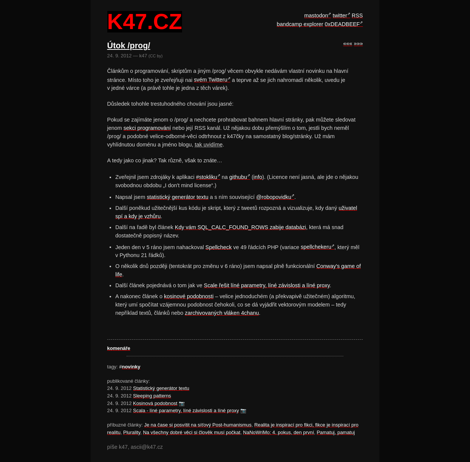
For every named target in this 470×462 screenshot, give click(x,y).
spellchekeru (316, 247)
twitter (339, 15)
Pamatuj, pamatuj (336, 432)
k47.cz (144, 22)
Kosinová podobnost (155, 403)
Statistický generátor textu (161, 388)
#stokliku (206, 177)
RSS (357, 15)
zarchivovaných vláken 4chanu (222, 313)
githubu (238, 177)
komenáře (118, 348)
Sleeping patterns (152, 396)
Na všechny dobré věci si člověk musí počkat (191, 432)
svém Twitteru (210, 80)
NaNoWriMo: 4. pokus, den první (278, 432)
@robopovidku (273, 197)
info (258, 177)
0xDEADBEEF (342, 24)
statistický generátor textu (177, 197)
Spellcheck (219, 247)
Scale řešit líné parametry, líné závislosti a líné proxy (267, 285)
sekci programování (147, 128)
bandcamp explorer (300, 24)
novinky (131, 367)
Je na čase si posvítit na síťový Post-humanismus (198, 425)
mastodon (316, 15)
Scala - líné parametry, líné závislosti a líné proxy (186, 410)
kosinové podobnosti (188, 296)
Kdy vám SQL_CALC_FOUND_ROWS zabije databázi (240, 227)
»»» (358, 43)
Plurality (131, 432)
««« (347, 43)
